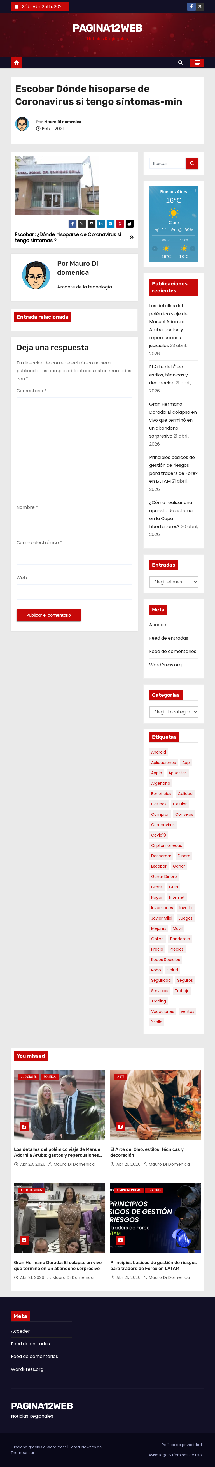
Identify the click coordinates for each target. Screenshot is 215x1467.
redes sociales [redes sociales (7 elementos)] (165, 959)
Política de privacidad (182, 1444)
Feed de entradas (168, 638)
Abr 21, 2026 (129, 1164)
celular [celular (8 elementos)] (180, 804)
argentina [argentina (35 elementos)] (160, 783)
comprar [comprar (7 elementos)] (160, 814)
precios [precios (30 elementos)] (177, 949)
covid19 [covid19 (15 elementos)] (158, 835)
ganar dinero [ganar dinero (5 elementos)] (164, 876)
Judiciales (29, 1077)
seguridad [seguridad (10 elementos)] (161, 980)
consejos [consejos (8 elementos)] (184, 814)
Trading (154, 1190)
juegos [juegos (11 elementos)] (186, 918)
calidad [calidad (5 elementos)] (185, 793)
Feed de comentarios (172, 651)
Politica (50, 1077)
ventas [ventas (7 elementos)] (187, 1011)
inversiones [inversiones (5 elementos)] (162, 908)
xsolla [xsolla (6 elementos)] (156, 1022)
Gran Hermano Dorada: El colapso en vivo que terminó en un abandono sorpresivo (173, 420)
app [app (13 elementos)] (186, 762)
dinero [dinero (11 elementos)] (184, 856)
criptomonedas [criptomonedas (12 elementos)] (166, 845)
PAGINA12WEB (107, 28)
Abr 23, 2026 (33, 1164)
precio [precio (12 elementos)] (157, 949)
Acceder (158, 625)
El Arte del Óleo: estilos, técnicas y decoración (168, 375)
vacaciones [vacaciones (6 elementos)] (162, 1011)
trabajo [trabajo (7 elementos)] (182, 991)
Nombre (27, 507)
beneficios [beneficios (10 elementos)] (161, 793)
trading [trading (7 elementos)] (158, 1001)
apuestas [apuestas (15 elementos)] (178, 773)
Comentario (31, 390)
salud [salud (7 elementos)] (172, 970)
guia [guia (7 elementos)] (173, 887)
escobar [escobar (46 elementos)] (159, 866)
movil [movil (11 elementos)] (178, 928)
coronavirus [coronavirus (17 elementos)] (163, 825)
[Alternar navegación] (169, 63)
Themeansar (22, 1452)
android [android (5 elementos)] (158, 752)
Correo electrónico (39, 542)
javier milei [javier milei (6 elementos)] (161, 918)
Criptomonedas (129, 1190)
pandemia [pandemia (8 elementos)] (180, 939)
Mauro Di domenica (62, 121)
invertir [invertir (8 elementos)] (186, 908)
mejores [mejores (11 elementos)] (158, 928)
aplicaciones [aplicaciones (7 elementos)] (163, 762)
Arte (120, 1077)
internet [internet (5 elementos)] (177, 897)
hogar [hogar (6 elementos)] (157, 897)
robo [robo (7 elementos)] (156, 970)
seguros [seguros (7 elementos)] (185, 980)
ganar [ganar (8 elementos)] (179, 866)
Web (22, 578)
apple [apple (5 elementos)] (156, 773)
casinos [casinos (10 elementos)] (159, 804)
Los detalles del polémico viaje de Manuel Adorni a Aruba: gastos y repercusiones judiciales (57, 1155)
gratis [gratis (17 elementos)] (157, 887)
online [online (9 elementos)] (157, 939)
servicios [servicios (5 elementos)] (159, 991)
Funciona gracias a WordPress (39, 1447)
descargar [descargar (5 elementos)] (161, 856)
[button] (182, 63)
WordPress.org (165, 665)
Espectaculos (31, 1190)
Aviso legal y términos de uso (175, 1454)
